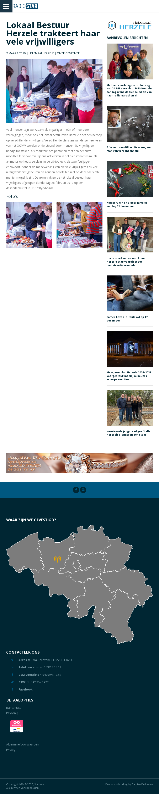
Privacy (10, 750)
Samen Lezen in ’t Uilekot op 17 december (127, 318)
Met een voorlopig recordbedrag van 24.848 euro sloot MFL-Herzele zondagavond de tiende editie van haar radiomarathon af (129, 90)
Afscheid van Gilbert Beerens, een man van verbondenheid (129, 149)
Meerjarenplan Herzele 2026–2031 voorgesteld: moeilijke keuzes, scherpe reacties (129, 376)
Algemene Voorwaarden (22, 744)
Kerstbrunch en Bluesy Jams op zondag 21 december (127, 204)
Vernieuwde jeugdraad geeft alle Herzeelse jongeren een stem (128, 433)
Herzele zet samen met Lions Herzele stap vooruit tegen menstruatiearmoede (126, 261)
